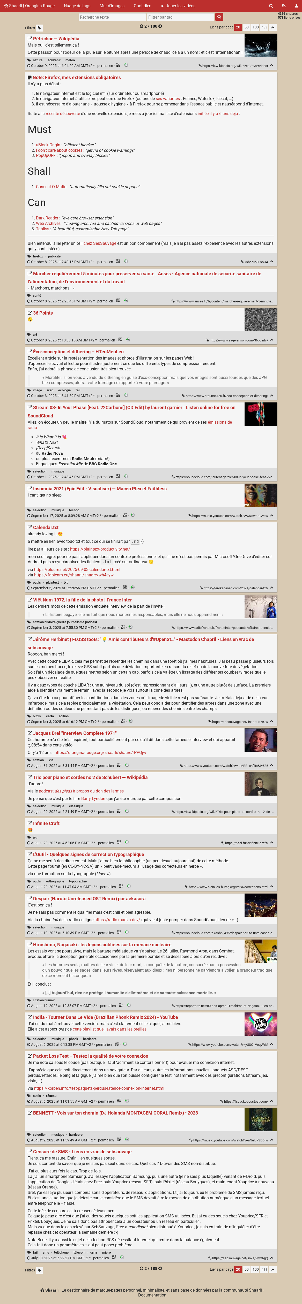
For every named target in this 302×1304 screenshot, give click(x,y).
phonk (73, 1039)
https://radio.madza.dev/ (117, 919)
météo (70, 60)
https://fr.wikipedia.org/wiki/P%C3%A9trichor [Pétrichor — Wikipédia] (233, 66)
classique (76, 806)
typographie (78, 881)
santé (37, 296)
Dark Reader (47, 218)
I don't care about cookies (59, 150)
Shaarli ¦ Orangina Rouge (29, 5)
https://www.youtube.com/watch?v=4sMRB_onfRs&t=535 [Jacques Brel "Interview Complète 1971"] (224, 766)
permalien (70, 66)
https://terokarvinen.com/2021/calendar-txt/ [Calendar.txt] (234, 588)
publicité (54, 256)
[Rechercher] (271, 6)
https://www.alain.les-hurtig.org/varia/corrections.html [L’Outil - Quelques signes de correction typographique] (227, 887)
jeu (35, 837)
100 (256, 27)
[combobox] (180, 17)
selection (39, 471)
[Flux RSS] (284, 6)
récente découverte (63, 113)
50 (247, 27)
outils (37, 582)
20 (238, 27)
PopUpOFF (46, 155)
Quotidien (142, 5)
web (50, 390)
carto (50, 716)
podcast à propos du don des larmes (81, 791)
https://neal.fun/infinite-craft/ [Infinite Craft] (245, 843)
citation (38, 760)
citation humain (44, 1000)
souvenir (54, 60)
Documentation (152, 1295)
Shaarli (51, 1290)
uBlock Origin (48, 144)
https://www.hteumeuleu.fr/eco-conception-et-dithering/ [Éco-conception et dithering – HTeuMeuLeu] (225, 396)
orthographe (55, 881)
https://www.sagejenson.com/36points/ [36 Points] (237, 340)
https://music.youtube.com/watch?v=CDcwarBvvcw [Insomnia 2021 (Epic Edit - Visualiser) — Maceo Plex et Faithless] (228, 516)
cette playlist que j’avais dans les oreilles (109, 1029)
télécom (79, 1252)
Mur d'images (112, 5)
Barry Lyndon (93, 798)
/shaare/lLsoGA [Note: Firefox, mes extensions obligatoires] (255, 262)
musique (57, 471)
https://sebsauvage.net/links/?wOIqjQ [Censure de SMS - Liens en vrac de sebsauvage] (238, 1258)
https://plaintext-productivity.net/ (100, 549)
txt (66, 582)
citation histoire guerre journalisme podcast (65, 622)
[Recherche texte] (112, 17)
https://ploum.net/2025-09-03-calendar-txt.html (77, 569)
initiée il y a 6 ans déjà (218, 113)
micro (106, 1252)
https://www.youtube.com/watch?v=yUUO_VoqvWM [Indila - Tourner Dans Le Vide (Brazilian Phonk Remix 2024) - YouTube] (228, 1045)
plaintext (52, 582)
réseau (51, 1096)
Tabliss (42, 228)
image (37, 390)
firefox (38, 256)
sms (46, 1252)
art (35, 335)
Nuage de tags (77, 5)
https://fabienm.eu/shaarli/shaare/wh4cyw (74, 575)
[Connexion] (296, 6)
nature (37, 60)
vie (51, 760)
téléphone (61, 1252)
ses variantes (168, 98)
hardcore (90, 1039)
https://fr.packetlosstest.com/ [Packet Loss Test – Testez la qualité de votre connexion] (244, 1101)
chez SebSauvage (100, 243)
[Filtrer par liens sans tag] (39, 28)
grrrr (93, 1252)
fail (78, 390)
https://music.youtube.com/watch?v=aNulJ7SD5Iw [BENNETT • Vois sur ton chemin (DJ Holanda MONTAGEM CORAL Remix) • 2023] (229, 1140)
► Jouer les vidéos (178, 5)
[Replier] (272, 65)
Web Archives (48, 223)
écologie (64, 390)
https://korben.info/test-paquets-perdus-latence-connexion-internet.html (99, 1088)
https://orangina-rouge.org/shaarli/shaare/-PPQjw (100, 752)
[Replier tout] (273, 27)
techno (74, 510)
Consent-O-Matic (51, 186)
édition (64, 716)
